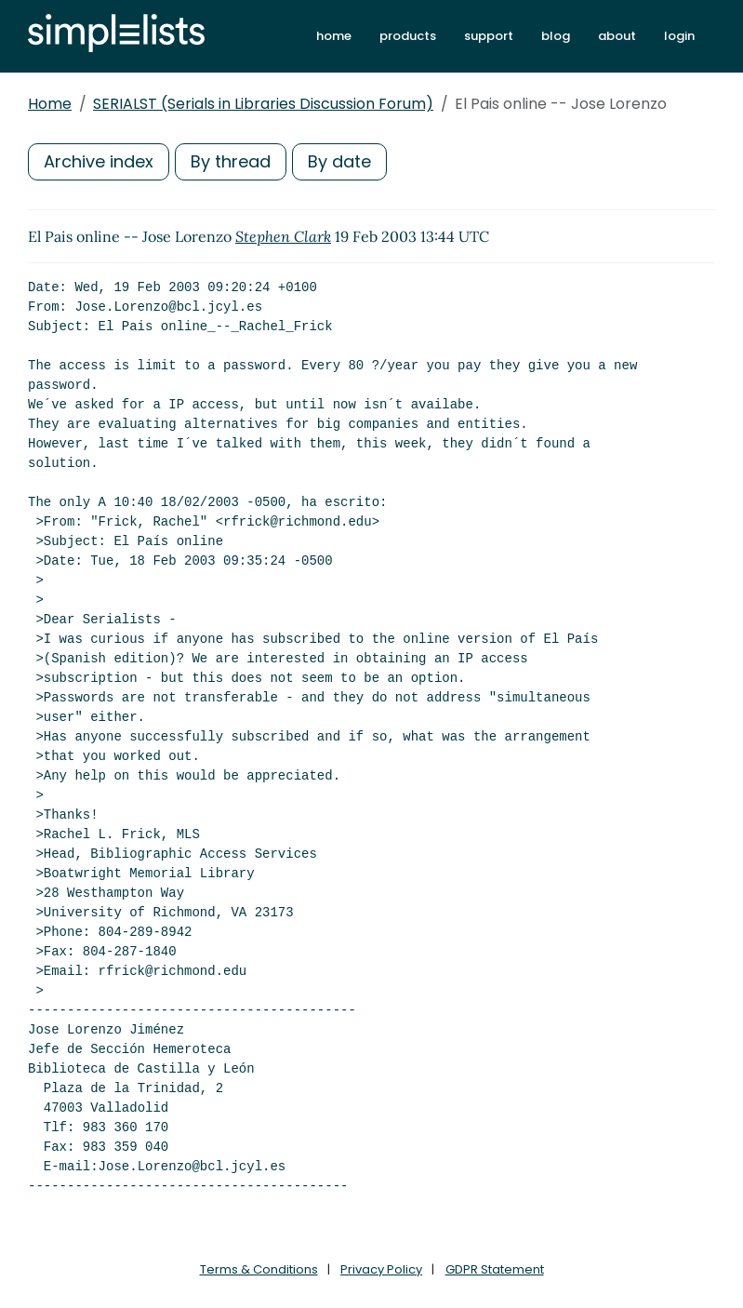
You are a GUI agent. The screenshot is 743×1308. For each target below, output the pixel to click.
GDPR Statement (494, 1269)
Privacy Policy (381, 1269)
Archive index (98, 161)
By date (339, 161)
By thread (231, 161)
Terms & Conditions (259, 1269)
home (334, 36)
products (407, 36)
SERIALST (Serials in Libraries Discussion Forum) (263, 103)
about (617, 36)
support (488, 36)
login (679, 36)
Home (50, 103)
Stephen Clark (283, 236)
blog (555, 36)
